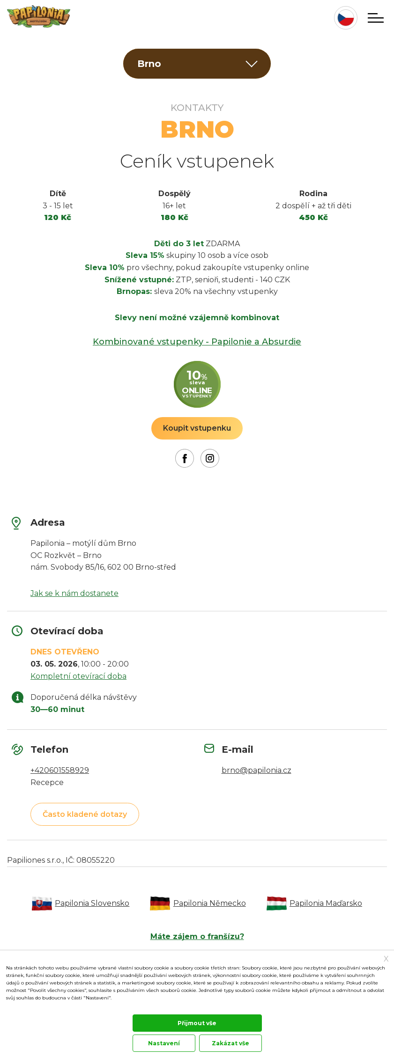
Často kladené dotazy (85, 814)
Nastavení (164, 1043)
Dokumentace (21, 1008)
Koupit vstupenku (197, 428)
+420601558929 (59, 770)
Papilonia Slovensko (91, 903)
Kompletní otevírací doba (78, 676)
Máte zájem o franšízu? (197, 936)
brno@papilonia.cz (256, 770)
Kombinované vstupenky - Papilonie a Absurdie (197, 342)
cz (345, 17)
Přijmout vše (197, 1023)
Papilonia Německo (210, 903)
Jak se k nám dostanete (74, 593)
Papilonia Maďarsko (327, 903)
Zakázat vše (230, 1043)
